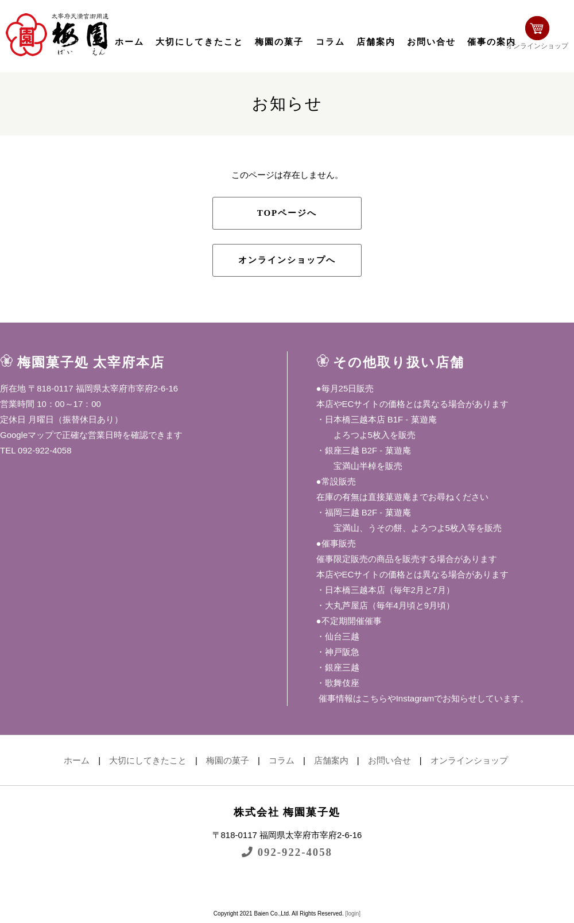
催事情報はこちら (351, 698)
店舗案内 (375, 41)
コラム (330, 41)
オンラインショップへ (287, 260)
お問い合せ (431, 41)
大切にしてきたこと (199, 41)
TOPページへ (287, 213)
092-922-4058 (287, 852)
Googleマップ (26, 435)
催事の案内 (491, 41)
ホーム (129, 41)
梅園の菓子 (279, 41)
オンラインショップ (537, 33)
